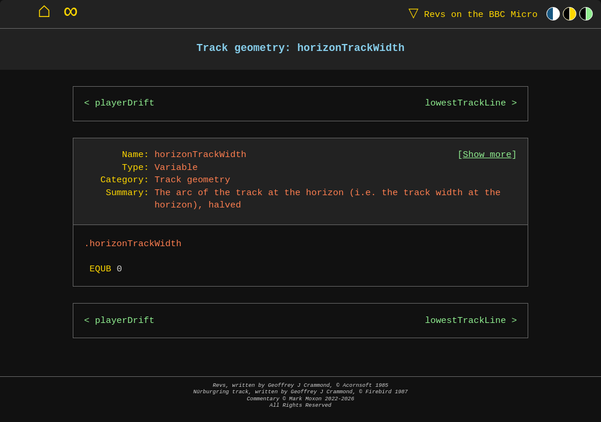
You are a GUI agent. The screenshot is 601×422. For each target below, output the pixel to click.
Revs (470, 14)
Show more (487, 155)
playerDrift (124, 103)
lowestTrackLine (465, 103)
